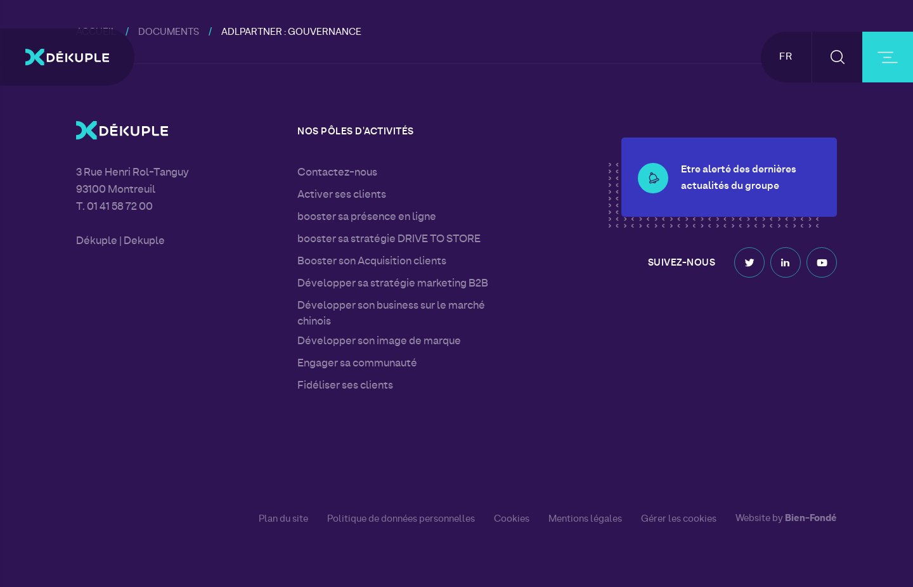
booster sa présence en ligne (366, 217)
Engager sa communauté (357, 363)
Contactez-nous (337, 173)
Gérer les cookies (678, 519)
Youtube (821, 260)
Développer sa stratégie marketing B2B (392, 284)
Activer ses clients (341, 195)
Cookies (511, 519)
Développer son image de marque (379, 341)
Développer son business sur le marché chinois (391, 314)
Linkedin (785, 260)
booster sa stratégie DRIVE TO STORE (389, 239)
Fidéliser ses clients (345, 386)
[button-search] (837, 57)
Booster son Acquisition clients (371, 261)
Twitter (749, 260)
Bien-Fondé (811, 519)
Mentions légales (585, 519)
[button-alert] (653, 161)
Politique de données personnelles (401, 519)
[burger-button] (887, 57)
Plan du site (283, 519)
